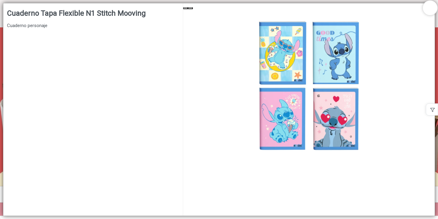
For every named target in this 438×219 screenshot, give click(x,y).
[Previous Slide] (185, 8)
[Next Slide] (190, 8)
